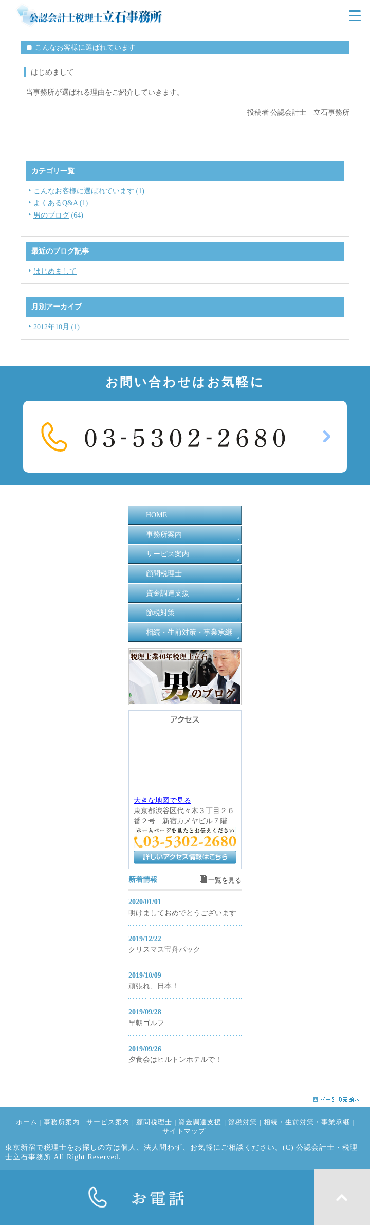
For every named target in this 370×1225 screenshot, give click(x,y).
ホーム (27, 1122)
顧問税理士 (164, 574)
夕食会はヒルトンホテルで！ (175, 1060)
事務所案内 (164, 534)
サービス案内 (167, 554)
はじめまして (55, 271)
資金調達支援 (167, 593)
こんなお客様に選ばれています (83, 191)
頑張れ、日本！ (153, 986)
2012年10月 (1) (56, 327)
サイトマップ (184, 1131)
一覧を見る (225, 880)
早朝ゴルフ (146, 1023)
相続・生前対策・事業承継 (189, 632)
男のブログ (51, 215)
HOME (156, 515)
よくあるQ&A (55, 203)
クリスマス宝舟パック (164, 949)
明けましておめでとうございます (182, 913)
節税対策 (160, 613)
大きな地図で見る (162, 800)
